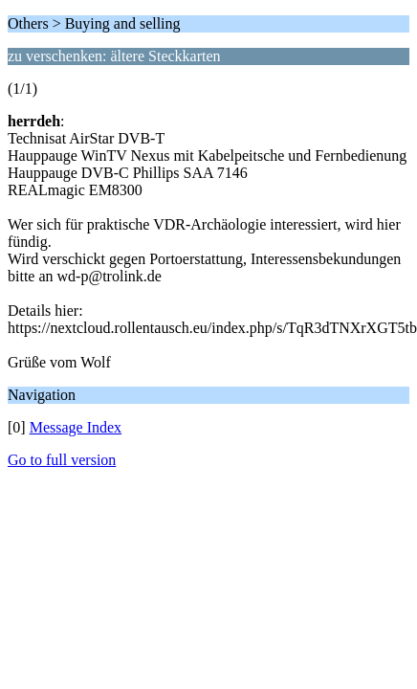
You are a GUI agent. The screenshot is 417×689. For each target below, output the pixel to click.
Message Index (75, 427)
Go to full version (62, 460)
